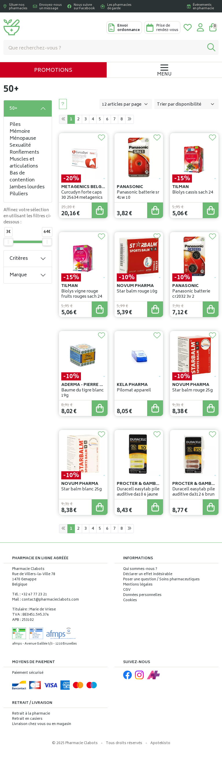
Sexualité (20, 145)
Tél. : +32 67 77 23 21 (29, 595)
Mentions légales (138, 585)
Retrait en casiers (27, 719)
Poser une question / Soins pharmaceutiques (161, 579)
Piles (15, 124)
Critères (19, 259)
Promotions (53, 70)
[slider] (8, 242)
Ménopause (23, 138)
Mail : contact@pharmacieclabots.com (45, 600)
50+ (13, 108)
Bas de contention (22, 177)
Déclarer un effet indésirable (147, 574)
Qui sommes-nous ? (140, 569)
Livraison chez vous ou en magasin (41, 724)
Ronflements (24, 152)
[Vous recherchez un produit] (103, 47)
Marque (18, 275)
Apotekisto (160, 743)
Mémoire (20, 131)
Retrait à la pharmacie (31, 714)
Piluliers (19, 194)
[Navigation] (164, 70)
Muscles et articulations (24, 163)
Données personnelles (142, 595)
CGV (127, 590)
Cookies (130, 600)
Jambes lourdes (27, 187)
